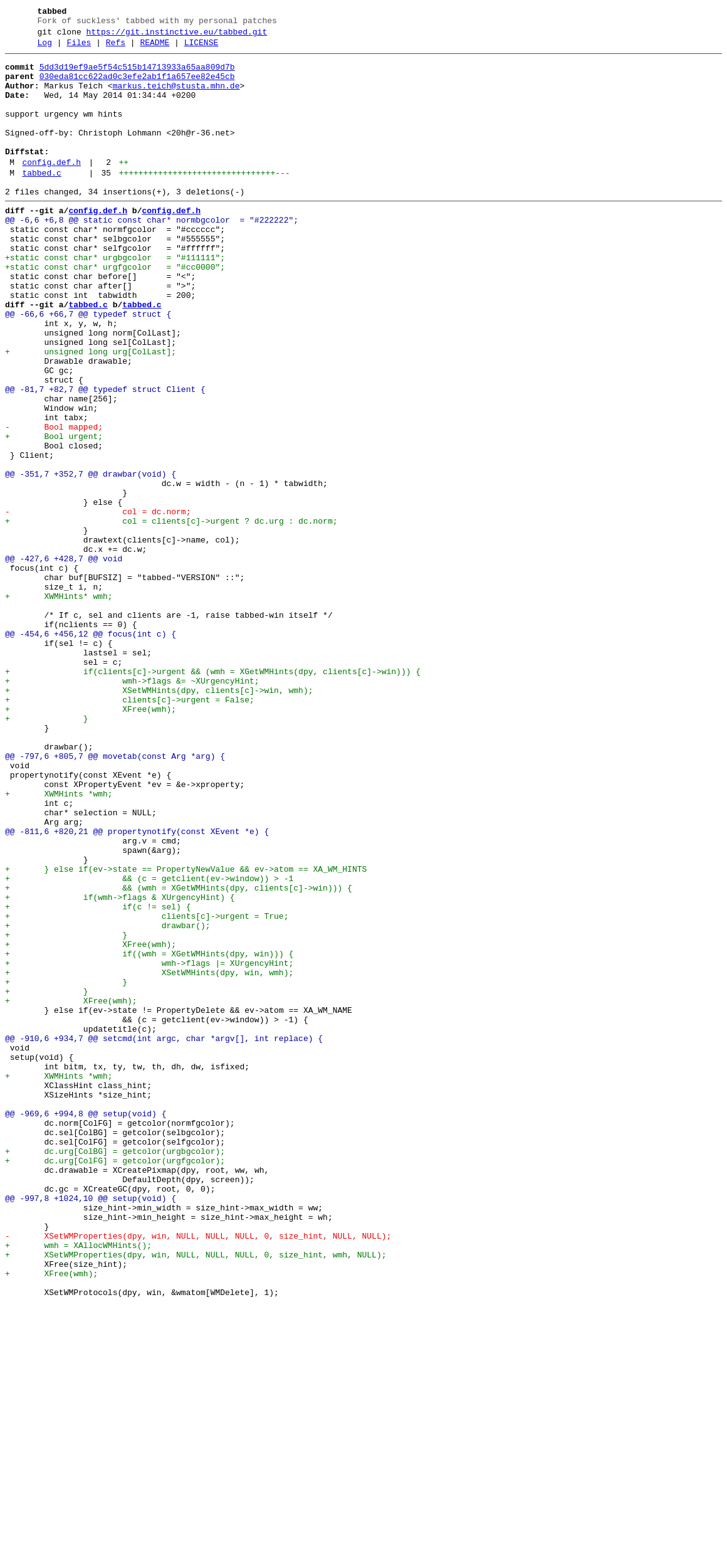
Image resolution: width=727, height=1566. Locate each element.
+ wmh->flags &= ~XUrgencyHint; (132, 807)
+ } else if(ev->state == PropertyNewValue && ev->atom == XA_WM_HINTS (186, 1033)
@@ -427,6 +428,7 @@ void (63, 660)
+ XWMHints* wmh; (59, 705)
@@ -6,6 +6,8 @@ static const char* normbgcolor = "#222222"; (151, 254)
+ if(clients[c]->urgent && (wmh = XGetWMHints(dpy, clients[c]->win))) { (213, 796)
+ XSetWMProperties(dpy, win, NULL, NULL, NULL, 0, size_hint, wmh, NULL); (195, 1495)
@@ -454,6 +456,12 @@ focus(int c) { (90, 750)
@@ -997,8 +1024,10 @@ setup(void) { (90, 1428)
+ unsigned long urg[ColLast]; (90, 412)
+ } (46, 852)
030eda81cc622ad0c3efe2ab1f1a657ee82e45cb (137, 86)
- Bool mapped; (54, 502)
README (154, 48)
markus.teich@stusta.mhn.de (176, 97)
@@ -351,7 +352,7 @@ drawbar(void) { (90, 558)
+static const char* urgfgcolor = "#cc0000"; (115, 310)
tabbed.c (41, 201)
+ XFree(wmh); (90, 841)
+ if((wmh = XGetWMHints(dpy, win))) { (149, 1134)
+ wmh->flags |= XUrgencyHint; (149, 1145)
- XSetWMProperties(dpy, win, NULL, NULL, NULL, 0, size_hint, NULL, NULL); (198, 1473)
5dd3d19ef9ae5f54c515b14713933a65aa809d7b (137, 74)
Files (78, 48)
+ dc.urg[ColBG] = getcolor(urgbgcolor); (115, 1371)
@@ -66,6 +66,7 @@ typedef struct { (88, 367)
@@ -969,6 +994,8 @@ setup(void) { (85, 1326)
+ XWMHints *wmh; (59, 942)
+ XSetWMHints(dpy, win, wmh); (149, 1157)
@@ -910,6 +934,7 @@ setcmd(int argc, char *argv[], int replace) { (164, 1236)
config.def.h (51, 188)
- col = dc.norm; (98, 604)
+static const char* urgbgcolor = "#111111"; (115, 299)
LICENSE (201, 48)
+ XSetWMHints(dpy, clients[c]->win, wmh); (159, 818)
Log (45, 48)
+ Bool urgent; (54, 513)
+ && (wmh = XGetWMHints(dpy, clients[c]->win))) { (178, 1055)
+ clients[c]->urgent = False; (129, 829)
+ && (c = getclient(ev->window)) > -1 (149, 1044)
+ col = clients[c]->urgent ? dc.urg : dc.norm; (171, 615)
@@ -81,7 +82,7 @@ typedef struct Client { (105, 457)
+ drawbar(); (108, 1100)
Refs (115, 48)
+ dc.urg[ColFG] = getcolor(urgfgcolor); (115, 1383)
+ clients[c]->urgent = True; (146, 1089)
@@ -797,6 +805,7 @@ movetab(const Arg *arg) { (115, 897)
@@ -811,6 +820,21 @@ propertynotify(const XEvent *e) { (137, 987)
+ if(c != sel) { (98, 1078)
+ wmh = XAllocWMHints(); (78, 1484)
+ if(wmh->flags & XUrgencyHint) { (120, 1066)
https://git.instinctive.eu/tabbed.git (177, 35)
